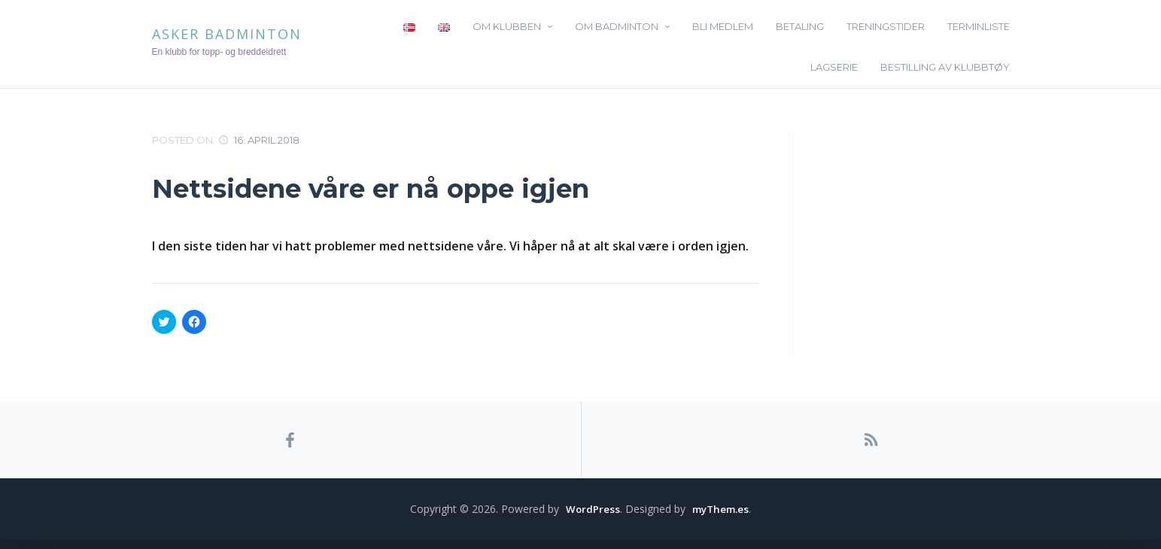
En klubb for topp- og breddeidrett (219, 52)
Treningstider (885, 26)
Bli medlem (722, 26)
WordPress (590, 518)
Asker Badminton (227, 34)
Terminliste (978, 26)
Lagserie (834, 67)
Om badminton (616, 26)
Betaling (800, 26)
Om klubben (507, 26)
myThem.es (721, 518)
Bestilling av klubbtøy (945, 67)
